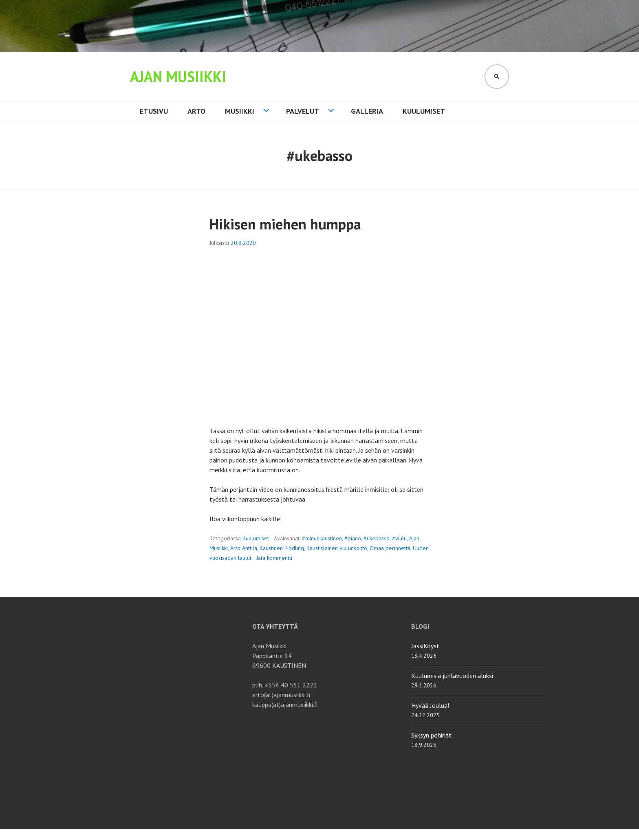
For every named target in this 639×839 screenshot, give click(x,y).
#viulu (399, 538)
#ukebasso (377, 538)
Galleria (367, 111)
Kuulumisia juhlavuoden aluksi (452, 676)
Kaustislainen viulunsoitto (336, 548)
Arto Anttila (243, 548)
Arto (196, 111)
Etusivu (154, 111)
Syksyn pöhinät (431, 735)
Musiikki (239, 111)
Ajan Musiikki (178, 76)
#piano (352, 538)
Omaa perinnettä (390, 548)
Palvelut (302, 111)
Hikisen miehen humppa (285, 223)
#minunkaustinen (322, 538)
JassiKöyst (425, 646)
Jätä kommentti (274, 558)
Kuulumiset (424, 111)
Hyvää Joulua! (430, 705)
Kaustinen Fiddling (282, 548)
